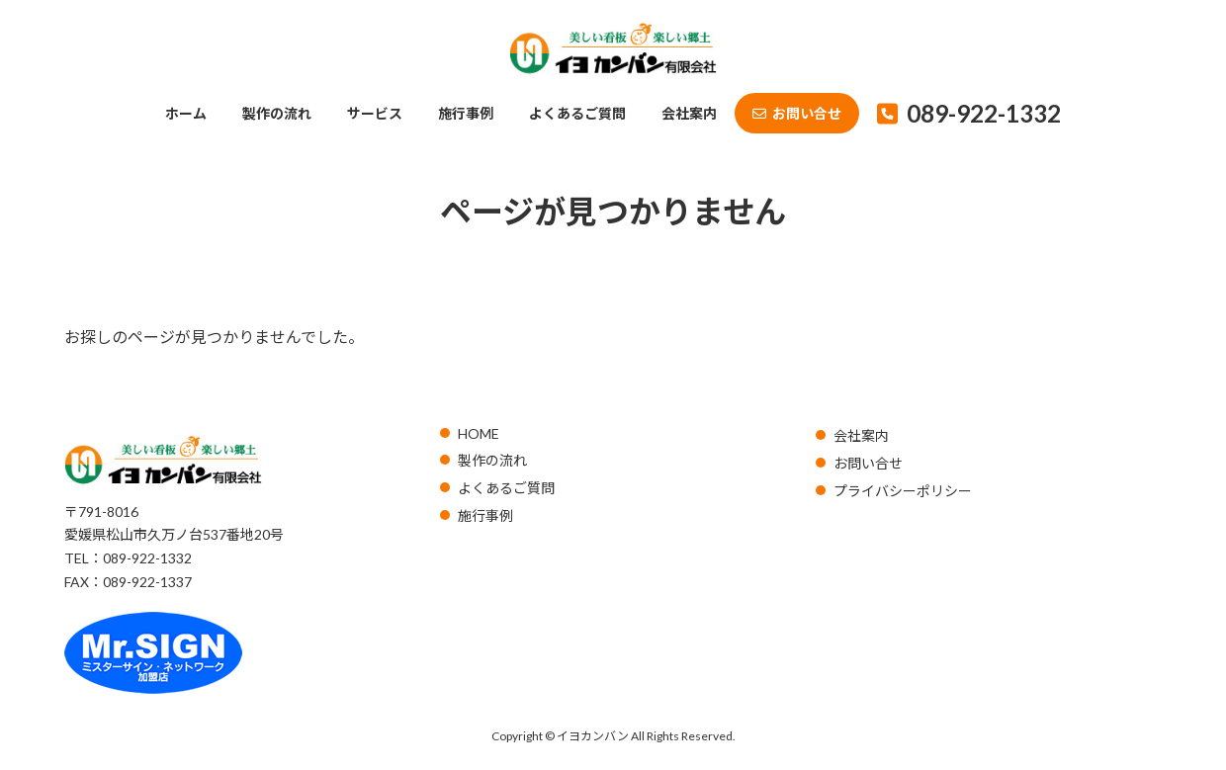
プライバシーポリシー (902, 490)
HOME (478, 433)
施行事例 (485, 515)
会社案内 (861, 435)
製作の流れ (492, 460)
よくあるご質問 (506, 487)
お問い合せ (868, 463)
